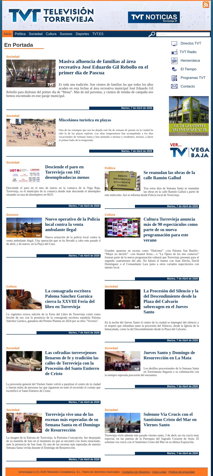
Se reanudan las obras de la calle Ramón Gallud (169, 175)
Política (20, 34)
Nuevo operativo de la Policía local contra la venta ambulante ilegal (72, 224)
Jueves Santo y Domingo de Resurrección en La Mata (169, 355)
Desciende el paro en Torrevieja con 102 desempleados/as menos (67, 172)
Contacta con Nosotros (136, 471)
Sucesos (66, 34)
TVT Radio (183, 52)
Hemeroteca (185, 61)
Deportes (82, 34)
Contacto (182, 86)
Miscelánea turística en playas (85, 120)
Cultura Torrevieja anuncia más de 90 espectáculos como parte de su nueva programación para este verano (171, 230)
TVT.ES (97, 34)
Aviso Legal (159, 471)
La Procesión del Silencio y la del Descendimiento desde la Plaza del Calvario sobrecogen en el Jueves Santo (171, 301)
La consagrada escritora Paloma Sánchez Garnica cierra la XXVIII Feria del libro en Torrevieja (70, 298)
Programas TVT (188, 78)
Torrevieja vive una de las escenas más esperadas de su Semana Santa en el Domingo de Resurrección (72, 422)
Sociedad (36, 34)
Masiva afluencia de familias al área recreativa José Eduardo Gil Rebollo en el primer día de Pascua (103, 67)
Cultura (51, 34)
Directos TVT (185, 43)
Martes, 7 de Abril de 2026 (136, 108)
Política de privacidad (182, 471)
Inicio (7, 34)
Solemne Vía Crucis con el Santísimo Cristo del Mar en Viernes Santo (170, 419)
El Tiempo (183, 69)
